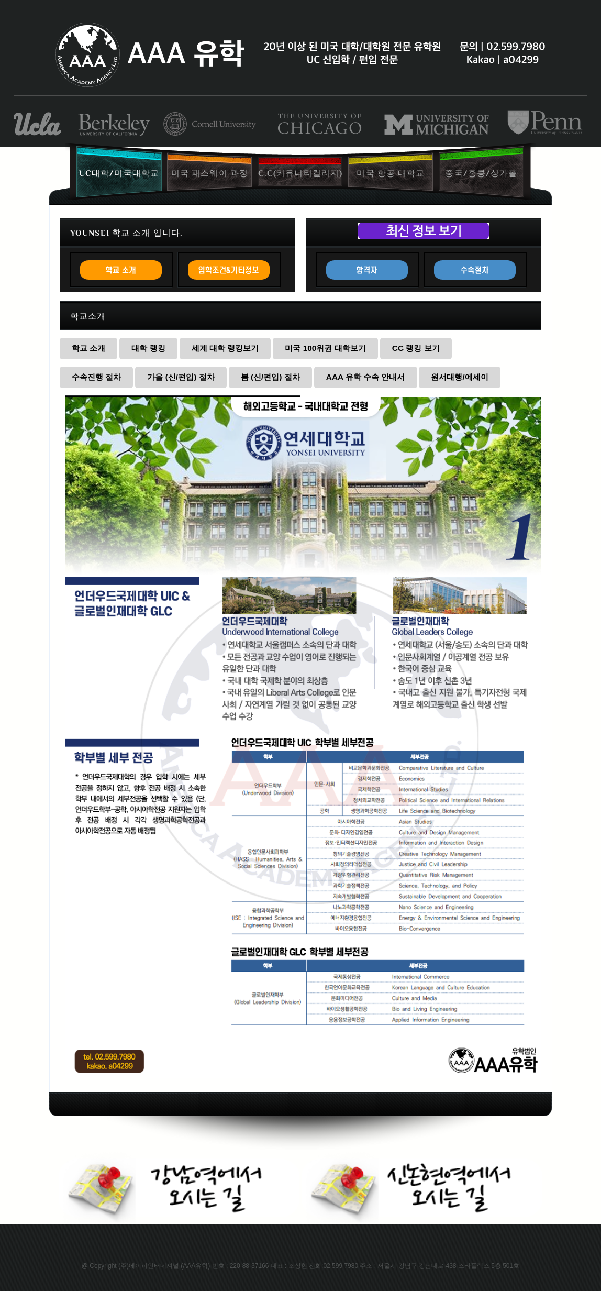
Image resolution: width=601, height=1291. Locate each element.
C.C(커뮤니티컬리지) (300, 173)
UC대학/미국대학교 (119, 173)
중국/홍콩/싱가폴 (481, 173)
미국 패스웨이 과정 (209, 173)
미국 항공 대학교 (391, 173)
